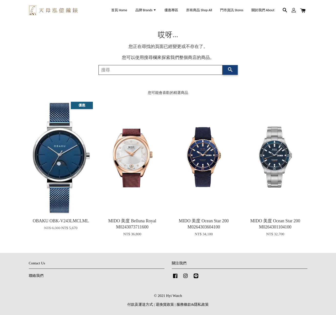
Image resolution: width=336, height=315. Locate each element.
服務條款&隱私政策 (192, 304)
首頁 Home (119, 10)
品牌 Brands (145, 10)
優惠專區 (171, 10)
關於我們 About (262, 10)
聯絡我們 (36, 275)
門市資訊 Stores (231, 10)
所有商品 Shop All (199, 10)
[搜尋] (160, 70)
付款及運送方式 (140, 304)
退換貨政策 (165, 304)
